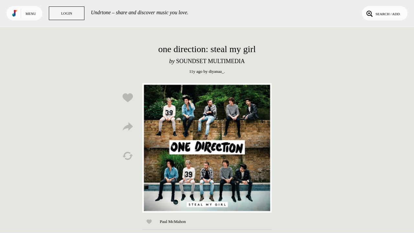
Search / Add (382, 13)
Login (66, 13)
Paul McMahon (173, 221)
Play (207, 148)
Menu (31, 14)
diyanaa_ (216, 71)
